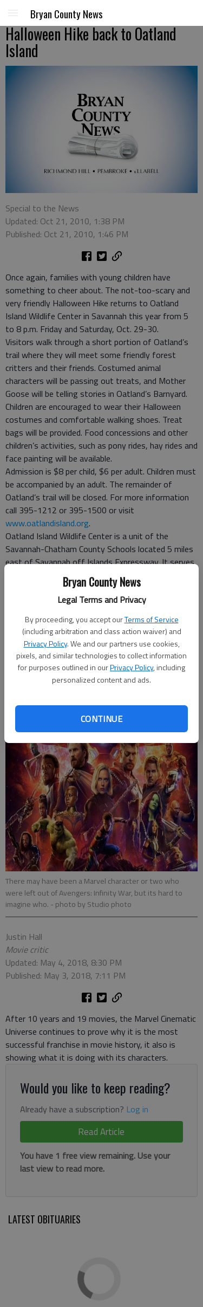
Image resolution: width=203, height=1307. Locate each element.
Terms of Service (152, 619)
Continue (101, 718)
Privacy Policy (45, 643)
